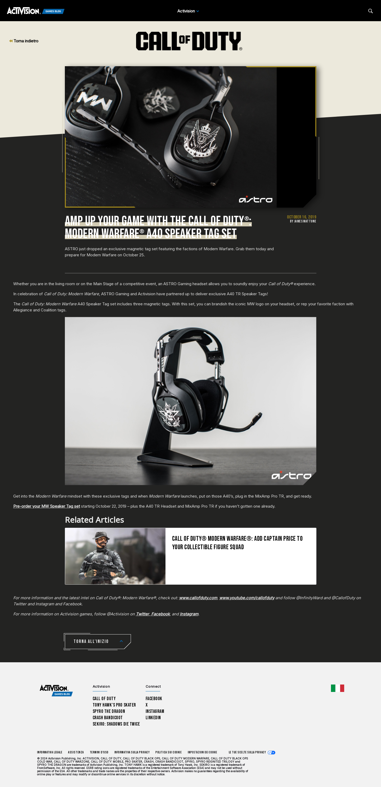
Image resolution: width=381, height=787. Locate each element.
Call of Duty (104, 698)
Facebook (154, 698)
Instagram (155, 711)
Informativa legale (49, 752)
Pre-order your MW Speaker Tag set (46, 506)
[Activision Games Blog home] (56, 690)
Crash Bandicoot (108, 718)
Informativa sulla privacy (132, 752)
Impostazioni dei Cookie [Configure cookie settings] (202, 752)
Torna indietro (23, 40)
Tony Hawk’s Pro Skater (114, 705)
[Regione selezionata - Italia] (337, 688)
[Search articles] (370, 11)
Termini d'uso (99, 752)
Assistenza (76, 752)
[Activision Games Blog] (36, 11)
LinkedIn (153, 718)
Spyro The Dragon (109, 711)
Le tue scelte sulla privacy (247, 752)
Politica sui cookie (168, 752)
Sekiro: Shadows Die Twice (116, 724)
